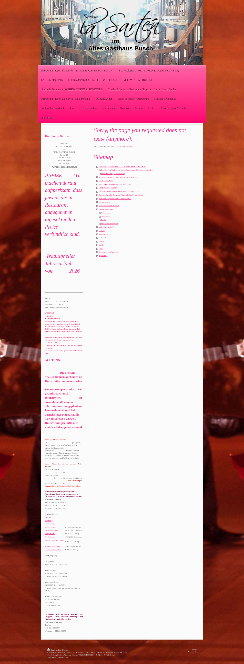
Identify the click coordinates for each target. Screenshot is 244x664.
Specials (102, 231)
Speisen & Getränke (106, 209)
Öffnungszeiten (104, 202)
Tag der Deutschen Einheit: (54, 540)
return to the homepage (123, 146)
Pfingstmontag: (50, 534)
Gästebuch (102, 238)
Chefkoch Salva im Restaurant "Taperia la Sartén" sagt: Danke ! (121, 195)
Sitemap (65, 650)
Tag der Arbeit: (50, 527)
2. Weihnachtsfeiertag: (53, 550)
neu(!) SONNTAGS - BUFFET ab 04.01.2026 (115, 184)
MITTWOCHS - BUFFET (108, 188)
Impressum (103, 256)
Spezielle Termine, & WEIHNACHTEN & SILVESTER (119, 191)
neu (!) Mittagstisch (106, 181)
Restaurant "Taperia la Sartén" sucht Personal (115, 199)
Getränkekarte (106, 213)
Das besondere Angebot (109, 224)
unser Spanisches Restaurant (109, 206)
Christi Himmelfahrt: (52, 530)
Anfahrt (101, 245)
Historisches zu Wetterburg (108, 252)
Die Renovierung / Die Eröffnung (113, 174)
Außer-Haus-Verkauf (106, 227)
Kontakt (101, 241)
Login (194, 649)
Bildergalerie (103, 234)
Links (101, 248)
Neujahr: (48, 517)
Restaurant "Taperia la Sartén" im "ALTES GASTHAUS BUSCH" (122, 166)
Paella (103, 220)
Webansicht (192, 652)
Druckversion (54, 650)
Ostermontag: (50, 524)
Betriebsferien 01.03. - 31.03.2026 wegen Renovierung (118, 177)
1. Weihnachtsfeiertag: (53, 546)
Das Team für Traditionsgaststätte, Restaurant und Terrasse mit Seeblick (126, 170)
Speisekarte (105, 216)
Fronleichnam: (50, 537)
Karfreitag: (49, 521)
